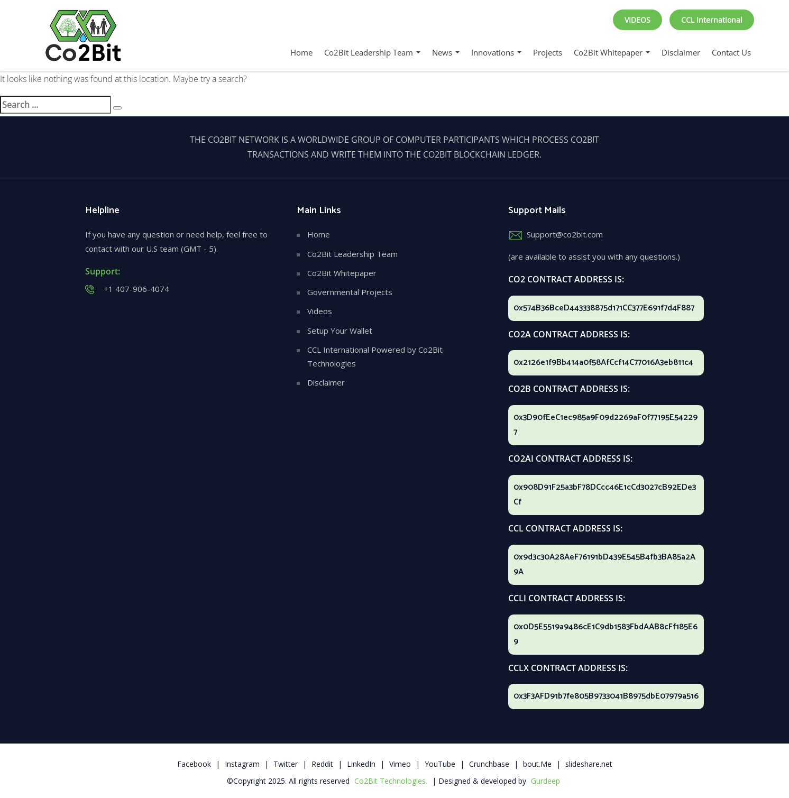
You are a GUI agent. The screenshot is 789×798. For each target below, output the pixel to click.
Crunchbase (489, 764)
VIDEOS (637, 20)
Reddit (322, 764)
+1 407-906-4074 (136, 288)
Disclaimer (681, 52)
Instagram (242, 764)
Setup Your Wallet (339, 330)
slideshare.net (588, 764)
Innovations (496, 52)
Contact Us (731, 52)
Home (301, 52)
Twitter (285, 764)
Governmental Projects (349, 292)
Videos (319, 311)
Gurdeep (545, 781)
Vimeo (400, 764)
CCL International (711, 20)
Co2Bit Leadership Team (372, 52)
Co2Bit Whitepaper (612, 52)
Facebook (194, 764)
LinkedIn (361, 764)
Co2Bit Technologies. (390, 781)
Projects (547, 52)
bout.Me (537, 764)
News (446, 52)
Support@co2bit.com (565, 234)
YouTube (440, 764)
